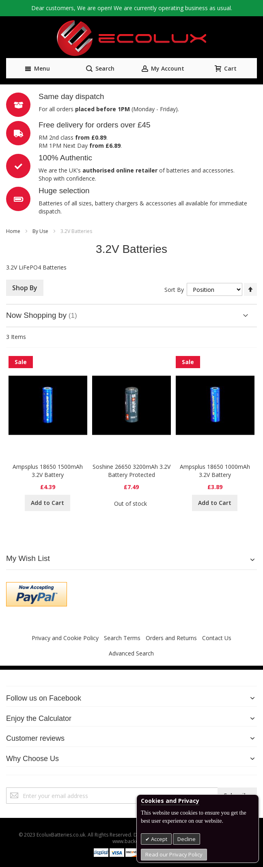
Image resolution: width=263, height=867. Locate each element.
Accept (158, 839)
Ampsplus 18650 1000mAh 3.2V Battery (215, 471)
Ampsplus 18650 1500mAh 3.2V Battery (48, 471)
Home (14, 231)
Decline (186, 839)
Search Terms (122, 638)
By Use (41, 231)
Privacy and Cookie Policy (65, 638)
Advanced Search (131, 653)
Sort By (174, 289)
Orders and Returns (171, 638)
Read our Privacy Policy (174, 854)
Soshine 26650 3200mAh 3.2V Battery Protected (131, 471)
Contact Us (216, 638)
